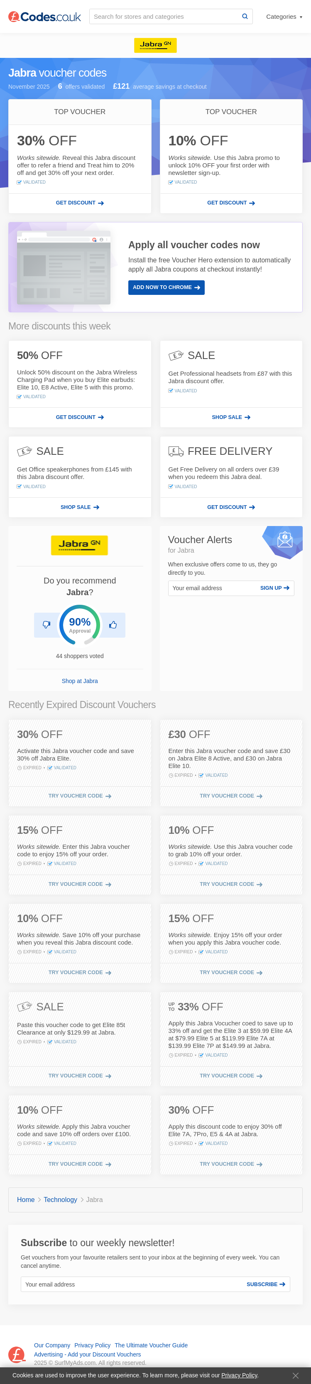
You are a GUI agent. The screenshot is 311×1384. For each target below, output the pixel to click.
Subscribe (266, 1284)
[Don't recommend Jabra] (46, 625)
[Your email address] (212, 588)
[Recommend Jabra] (113, 625)
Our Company (52, 1345)
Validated (31, 182)
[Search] (245, 16)
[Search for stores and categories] (164, 16)
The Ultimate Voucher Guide (151, 1345)
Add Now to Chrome (166, 287)
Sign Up (274, 588)
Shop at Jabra (80, 681)
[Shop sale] (231, 417)
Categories (282, 16)
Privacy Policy (239, 1375)
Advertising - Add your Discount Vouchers (87, 1354)
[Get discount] (80, 203)
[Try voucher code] (80, 796)
